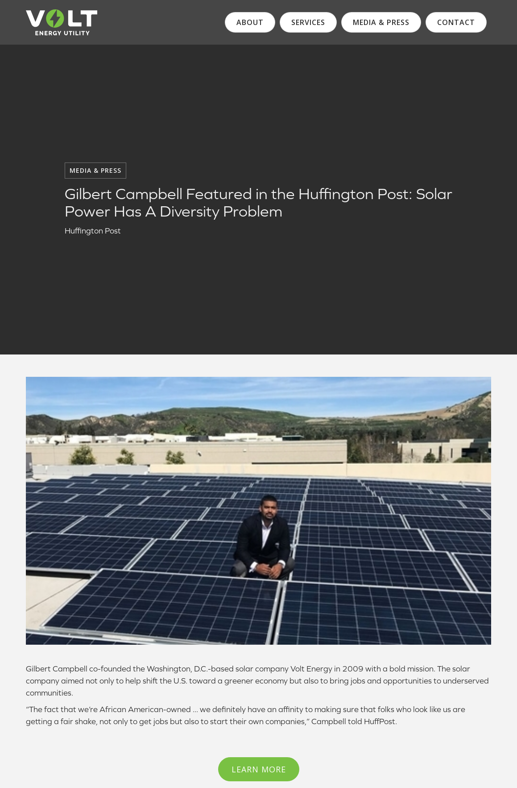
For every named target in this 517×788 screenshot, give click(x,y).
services (308, 22)
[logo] (61, 22)
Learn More (259, 769)
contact (456, 22)
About (250, 22)
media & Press (381, 22)
